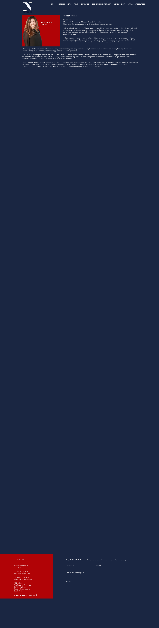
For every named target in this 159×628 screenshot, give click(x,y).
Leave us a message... (74, 573)
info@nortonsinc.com (22, 573)
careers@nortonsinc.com (23, 579)
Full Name (70, 565)
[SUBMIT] (94, 581)
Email (98, 565)
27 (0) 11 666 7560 (21, 567)
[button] (75, 4)
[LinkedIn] (37, 595)
